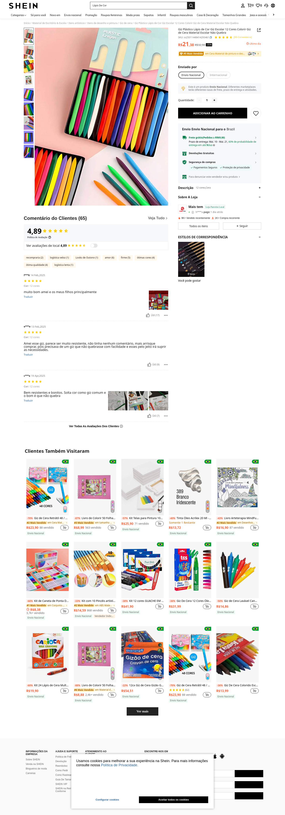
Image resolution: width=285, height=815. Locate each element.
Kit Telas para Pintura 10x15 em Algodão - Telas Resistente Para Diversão (142, 518)
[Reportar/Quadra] (165, 315)
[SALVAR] (256, 116)
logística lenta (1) (63, 265)
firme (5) (125, 257)
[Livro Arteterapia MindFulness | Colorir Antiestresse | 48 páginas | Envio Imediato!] (237, 487)
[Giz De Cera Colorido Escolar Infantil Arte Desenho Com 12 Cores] (237, 654)
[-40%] (172, 518)
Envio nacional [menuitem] (72, 15)
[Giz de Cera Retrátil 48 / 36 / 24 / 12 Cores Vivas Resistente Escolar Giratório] (47, 487)
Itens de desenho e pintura (102, 23)
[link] (250, 5)
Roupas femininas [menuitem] (111, 15)
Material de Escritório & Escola (49, 23)
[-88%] (77, 685)
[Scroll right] (273, 15)
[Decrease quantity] (199, 103)
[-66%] (29, 601)
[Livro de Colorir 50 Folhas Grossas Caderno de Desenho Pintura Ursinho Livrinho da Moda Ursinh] (95, 487)
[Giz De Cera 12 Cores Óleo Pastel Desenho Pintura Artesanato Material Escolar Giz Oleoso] (190, 570)
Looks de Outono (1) (87, 257)
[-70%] (29, 518)
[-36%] (172, 601)
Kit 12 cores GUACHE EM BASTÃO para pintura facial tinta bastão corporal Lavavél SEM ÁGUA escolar (142, 601)
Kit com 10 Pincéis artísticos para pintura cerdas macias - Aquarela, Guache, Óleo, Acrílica (95, 601)
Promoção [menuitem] (91, 15)
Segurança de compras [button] (202, 165)
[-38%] (124, 601)
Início (27, 23)
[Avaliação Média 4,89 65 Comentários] (233, 37)
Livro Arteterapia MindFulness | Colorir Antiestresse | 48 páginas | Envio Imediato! (237, 518)
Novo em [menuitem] (55, 15)
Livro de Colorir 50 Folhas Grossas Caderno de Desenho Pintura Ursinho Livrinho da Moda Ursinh (95, 518)
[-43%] (219, 518)
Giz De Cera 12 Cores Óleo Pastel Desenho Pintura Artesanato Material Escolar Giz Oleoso (190, 601)
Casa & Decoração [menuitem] (207, 15)
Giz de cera (126, 23)
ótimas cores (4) (146, 257)
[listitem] (191, 262)
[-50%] (219, 601)
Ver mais (142, 711)
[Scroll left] (268, 15)
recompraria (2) (34, 257)
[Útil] (147, 315)
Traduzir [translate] (28, 296)
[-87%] (77, 518)
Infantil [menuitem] (162, 15)
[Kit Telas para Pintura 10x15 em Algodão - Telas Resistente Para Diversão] (142, 487)
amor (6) (109, 257)
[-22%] (124, 685)
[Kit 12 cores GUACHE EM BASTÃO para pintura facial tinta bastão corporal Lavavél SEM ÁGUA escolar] (142, 570)
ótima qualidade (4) (37, 265)
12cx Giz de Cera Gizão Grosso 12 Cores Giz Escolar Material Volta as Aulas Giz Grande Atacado (142, 685)
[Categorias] (19, 15)
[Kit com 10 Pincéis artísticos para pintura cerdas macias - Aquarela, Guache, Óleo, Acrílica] (95, 570)
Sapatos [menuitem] (149, 15)
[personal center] (242, 5)
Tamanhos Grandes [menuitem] (234, 15)
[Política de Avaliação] (39, 237)
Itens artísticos (76, 23)
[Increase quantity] (214, 103)
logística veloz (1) (59, 257)
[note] (35, 533)
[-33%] (77, 601)
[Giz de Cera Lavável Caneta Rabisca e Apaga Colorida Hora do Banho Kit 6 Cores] (237, 570)
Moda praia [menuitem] (133, 15)
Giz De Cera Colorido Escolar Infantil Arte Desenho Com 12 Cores (237, 685)
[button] (138, 5)
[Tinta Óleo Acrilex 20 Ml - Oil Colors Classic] (190, 487)
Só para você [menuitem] (38, 15)
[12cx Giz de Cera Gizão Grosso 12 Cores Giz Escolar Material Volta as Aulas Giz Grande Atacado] (142, 654)
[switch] (94, 246)
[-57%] (124, 518)
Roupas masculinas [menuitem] (181, 15)
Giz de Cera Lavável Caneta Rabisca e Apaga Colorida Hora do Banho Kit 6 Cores (237, 601)
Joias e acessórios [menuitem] (260, 15)
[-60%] (29, 685)
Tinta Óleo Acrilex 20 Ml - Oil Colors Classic (190, 518)
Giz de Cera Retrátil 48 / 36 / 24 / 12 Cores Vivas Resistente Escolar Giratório (47, 518)
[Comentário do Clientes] (96, 218)
